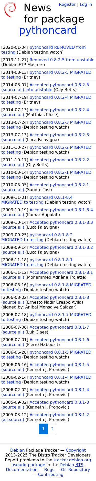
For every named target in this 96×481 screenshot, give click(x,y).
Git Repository (75, 469)
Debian (17, 450)
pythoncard (48, 30)
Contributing (50, 474)
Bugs (49, 469)
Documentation (21, 469)
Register (67, 4)
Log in (86, 4)
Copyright (76, 450)
